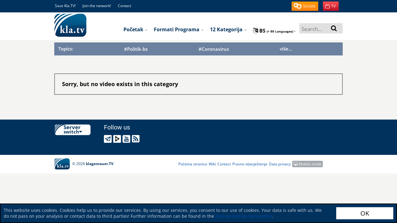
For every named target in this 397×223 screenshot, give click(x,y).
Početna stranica (192, 164)
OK (364, 213)
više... (286, 49)
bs (274, 30)
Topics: (65, 49)
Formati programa (179, 29)
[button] (305, 6)
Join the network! (97, 5)
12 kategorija (228, 29)
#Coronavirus (213, 49)
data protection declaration (243, 216)
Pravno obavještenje (249, 164)
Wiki (212, 164)
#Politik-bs (136, 49)
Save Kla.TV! (65, 5)
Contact (124, 5)
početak (135, 29)
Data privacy (280, 164)
